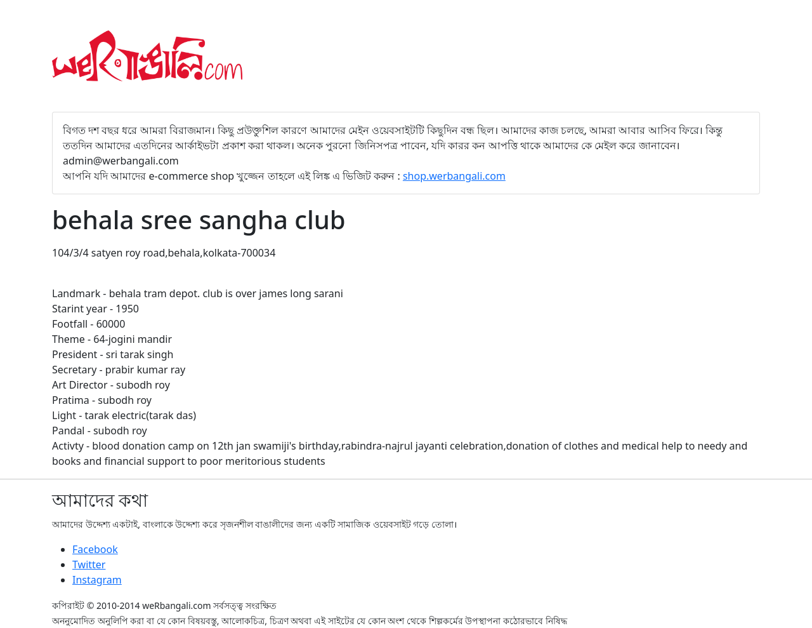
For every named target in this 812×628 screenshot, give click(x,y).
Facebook (95, 549)
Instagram (97, 580)
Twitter (88, 564)
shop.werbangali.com (454, 176)
